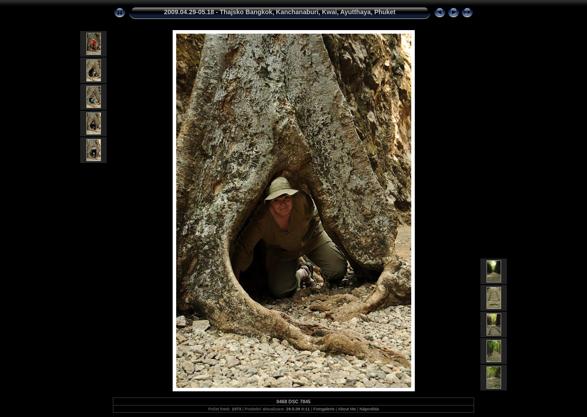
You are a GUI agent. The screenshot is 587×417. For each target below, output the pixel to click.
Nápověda (369, 408)
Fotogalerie (324, 408)
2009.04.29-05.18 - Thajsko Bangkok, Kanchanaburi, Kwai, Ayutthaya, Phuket (280, 11)
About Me (347, 408)
